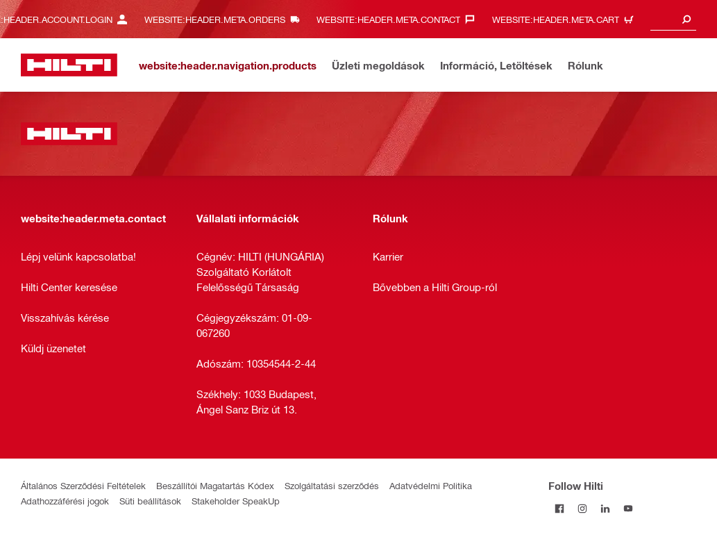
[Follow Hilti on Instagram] (582, 508)
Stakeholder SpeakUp (236, 500)
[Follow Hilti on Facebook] (559, 508)
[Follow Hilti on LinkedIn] (605, 508)
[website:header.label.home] (69, 65)
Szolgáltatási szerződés (332, 485)
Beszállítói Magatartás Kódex (215, 485)
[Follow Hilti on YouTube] (628, 508)
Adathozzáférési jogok (65, 500)
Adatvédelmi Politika (430, 485)
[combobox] (673, 19)
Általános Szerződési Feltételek (83, 485)
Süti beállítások (150, 500)
